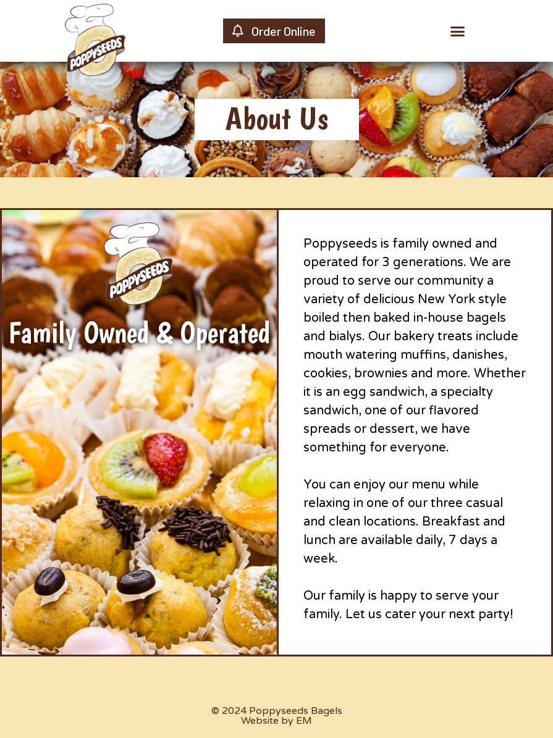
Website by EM (276, 721)
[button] (458, 31)
